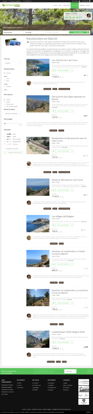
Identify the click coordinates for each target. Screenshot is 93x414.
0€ (4, 124)
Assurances (66, 390)
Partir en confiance (67, 385)
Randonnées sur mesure (8, 392)
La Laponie (50, 390)
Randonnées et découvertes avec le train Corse (69, 139)
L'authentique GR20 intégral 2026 (68, 331)
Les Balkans (51, 385)
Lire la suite (83, 67)
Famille (8, 102)
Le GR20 (19, 383)
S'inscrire (68, 371)
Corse (7, 78)
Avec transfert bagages (12, 106)
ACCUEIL (54, 5)
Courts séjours (10, 104)
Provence (8, 86)
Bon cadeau (5, 394)
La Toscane (35, 383)
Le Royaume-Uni (52, 387)
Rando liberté (47, 89)
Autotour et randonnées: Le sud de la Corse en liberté (70, 291)
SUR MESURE (81, 5)
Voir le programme (63, 70)
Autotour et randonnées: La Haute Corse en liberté (68, 252)
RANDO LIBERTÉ (74, 5)
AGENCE (88, 5)
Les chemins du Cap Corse (65, 60)
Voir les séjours (78, 32)
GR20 (59, 5)
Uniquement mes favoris (12, 148)
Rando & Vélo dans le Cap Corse (67, 179)
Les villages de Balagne (63, 216)
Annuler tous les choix (15, 152)
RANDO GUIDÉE (65, 5)
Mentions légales (47, 409)
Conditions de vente (37, 409)
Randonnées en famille (7, 389)
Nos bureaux (66, 387)
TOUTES (8, 73)
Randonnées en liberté (7, 385)
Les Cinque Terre (36, 385)
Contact (29, 409)
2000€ (20, 124)
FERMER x (88, 412)
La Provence (20, 387)
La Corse (19, 385)
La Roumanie (51, 383)
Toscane (61, 130)
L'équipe (65, 383)
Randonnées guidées (7, 387)
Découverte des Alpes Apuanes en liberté (68, 97)
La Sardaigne (35, 387)
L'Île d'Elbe (35, 390)
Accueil (24, 409)
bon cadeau (27, 1)
